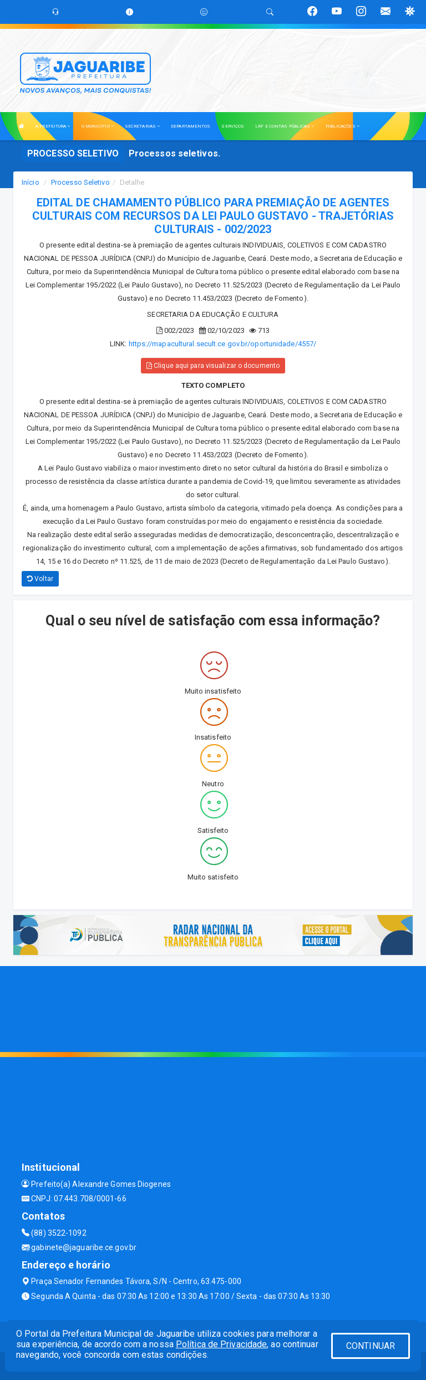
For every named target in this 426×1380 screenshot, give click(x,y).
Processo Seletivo (80, 182)
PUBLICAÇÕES (342, 126)
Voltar (40, 579)
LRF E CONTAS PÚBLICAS (284, 126)
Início (30, 182)
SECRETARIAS (142, 126)
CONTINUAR (370, 1346)
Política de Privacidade (221, 1344)
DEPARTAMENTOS (190, 126)
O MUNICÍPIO (98, 126)
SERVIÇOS (232, 126)
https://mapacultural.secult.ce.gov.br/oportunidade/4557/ (223, 344)
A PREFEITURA (53, 126)
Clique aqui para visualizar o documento (213, 366)
